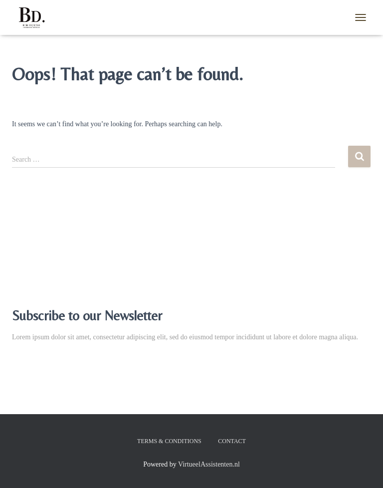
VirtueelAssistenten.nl (209, 464)
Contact (232, 441)
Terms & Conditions (169, 441)
